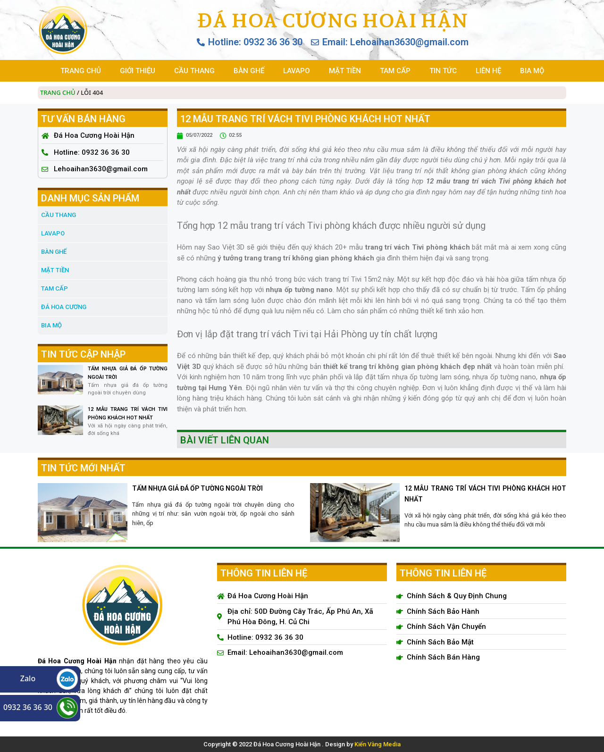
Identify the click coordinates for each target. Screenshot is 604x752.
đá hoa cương (63, 306)
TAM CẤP (395, 71)
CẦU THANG (194, 71)
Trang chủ (58, 92)
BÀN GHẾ (249, 71)
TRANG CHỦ (80, 71)
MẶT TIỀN (345, 71)
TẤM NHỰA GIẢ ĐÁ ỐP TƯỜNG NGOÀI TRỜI (197, 488)
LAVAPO (296, 71)
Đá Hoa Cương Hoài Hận (332, 20)
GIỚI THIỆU (137, 71)
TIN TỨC (443, 71)
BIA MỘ (532, 71)
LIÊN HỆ (488, 71)
